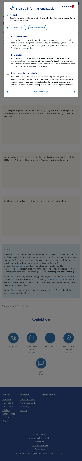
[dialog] (41, 49)
